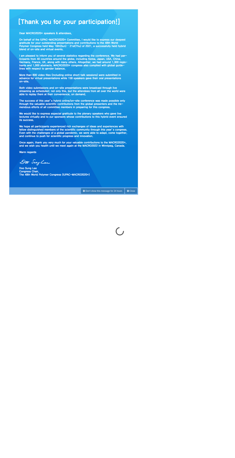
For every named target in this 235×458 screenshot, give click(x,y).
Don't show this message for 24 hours (102, 191)
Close (131, 191)
